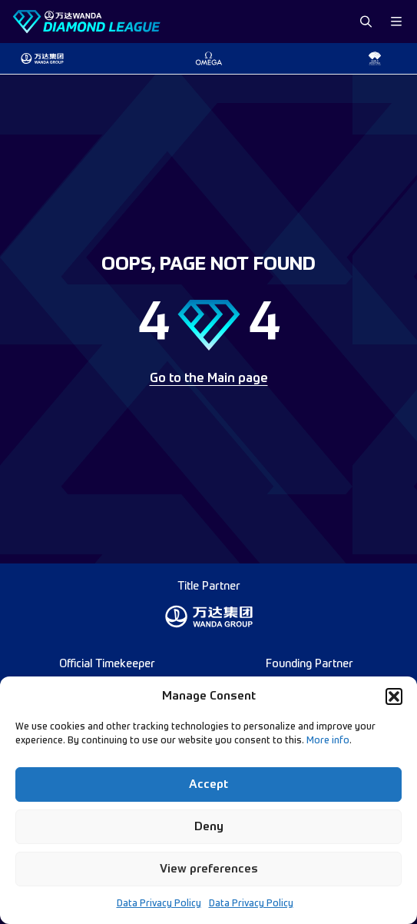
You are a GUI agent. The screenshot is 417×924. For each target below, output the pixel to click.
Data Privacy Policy (159, 904)
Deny (208, 827)
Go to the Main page (209, 379)
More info (327, 741)
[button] (394, 696)
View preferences (209, 869)
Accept (208, 784)
